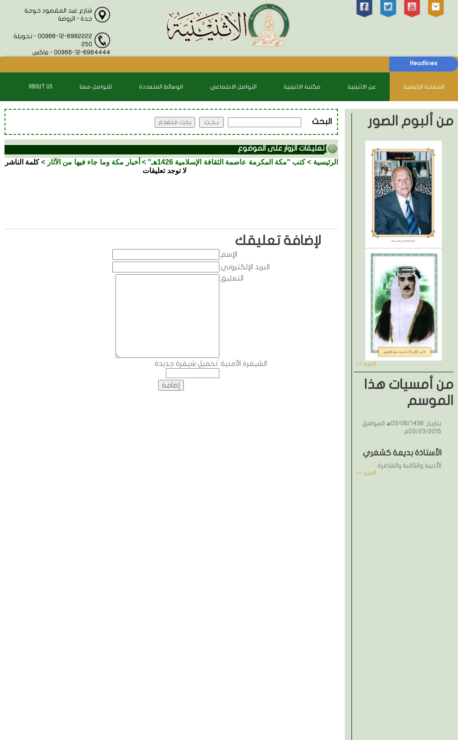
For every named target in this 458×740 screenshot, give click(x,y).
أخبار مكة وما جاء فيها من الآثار (93, 162)
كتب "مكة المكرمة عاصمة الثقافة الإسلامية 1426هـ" (226, 162)
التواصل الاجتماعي (233, 87)
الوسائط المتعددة (161, 87)
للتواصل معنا (96, 87)
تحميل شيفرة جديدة (186, 363)
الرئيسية (325, 162)
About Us (41, 87)
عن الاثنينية (361, 87)
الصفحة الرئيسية (424, 87)
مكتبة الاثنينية (302, 87)
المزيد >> (366, 363)
